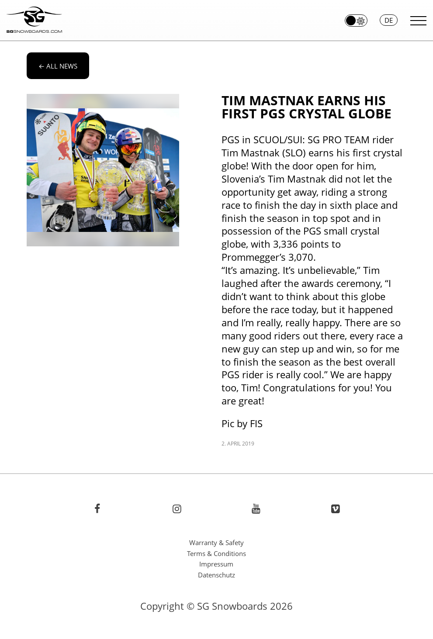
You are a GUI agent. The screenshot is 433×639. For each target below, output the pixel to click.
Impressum (216, 564)
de (389, 20)
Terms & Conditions (216, 553)
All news (57, 66)
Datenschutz (216, 574)
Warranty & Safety (216, 542)
